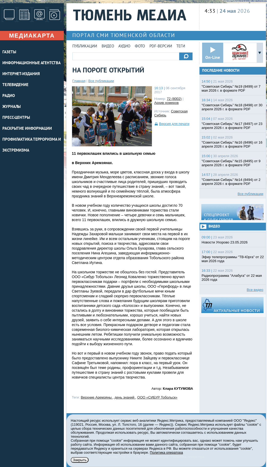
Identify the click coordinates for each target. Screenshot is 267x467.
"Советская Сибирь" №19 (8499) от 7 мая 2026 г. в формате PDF (231, 88)
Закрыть (79, 460)
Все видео (255, 290)
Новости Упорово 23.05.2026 (225, 242)
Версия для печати (174, 124)
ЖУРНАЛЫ (11, 106)
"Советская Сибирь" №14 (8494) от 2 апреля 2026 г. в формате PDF (231, 182)
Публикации (84, 46)
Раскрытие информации (27, 128)
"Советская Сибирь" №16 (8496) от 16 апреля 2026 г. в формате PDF (232, 144)
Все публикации (101, 81)
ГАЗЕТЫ (9, 52)
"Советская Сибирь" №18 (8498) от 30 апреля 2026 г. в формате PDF (232, 107)
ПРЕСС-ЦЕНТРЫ (16, 117)
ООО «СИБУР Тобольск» (157, 397)
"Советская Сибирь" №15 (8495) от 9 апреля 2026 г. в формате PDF (231, 163)
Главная (78, 81)
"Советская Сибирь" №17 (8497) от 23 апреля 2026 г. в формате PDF (232, 126)
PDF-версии (160, 46)
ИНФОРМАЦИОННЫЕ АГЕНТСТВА (31, 63)
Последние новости (220, 70)
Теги (180, 46)
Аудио (124, 46)
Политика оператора (166, 452)
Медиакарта (32, 35)
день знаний (125, 397)
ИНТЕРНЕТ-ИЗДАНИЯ (21, 74)
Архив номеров (166, 103)
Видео (108, 46)
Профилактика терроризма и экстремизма (31, 145)
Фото (140, 46)
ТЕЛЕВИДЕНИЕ (15, 85)
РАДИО (8, 96)
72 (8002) (174, 99)
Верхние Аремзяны (97, 397)
